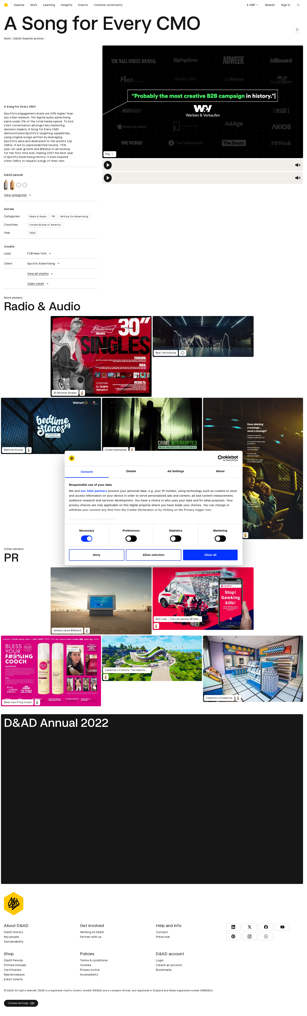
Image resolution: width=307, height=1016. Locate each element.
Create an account (169, 965)
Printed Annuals (15, 965)
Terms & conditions (94, 960)
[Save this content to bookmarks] (297, 30)
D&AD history (13, 932)
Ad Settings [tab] (175, 471)
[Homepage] (6, 5)
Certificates (12, 969)
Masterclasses (14, 974)
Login (160, 960)
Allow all (210, 555)
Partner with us (91, 936)
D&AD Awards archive (28, 38)
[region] (202, 165)
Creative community (108, 5)
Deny (96, 555)
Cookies (86, 965)
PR (53, 216)
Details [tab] (131, 471)
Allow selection (153, 555)
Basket (270, 5)
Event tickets (13, 979)
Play (109, 154)
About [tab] (220, 471)
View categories (18, 195)
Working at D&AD (92, 932)
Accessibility (89, 974)
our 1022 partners (94, 491)
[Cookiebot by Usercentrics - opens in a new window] (220, 458)
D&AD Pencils (13, 960)
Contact (162, 932)
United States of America (44, 224)
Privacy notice (90, 969)
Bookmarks (164, 969)
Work (33, 5)
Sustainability (13, 941)
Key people (11, 936)
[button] (108, 165)
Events (83, 5)
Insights (66, 5)
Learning (49, 5)
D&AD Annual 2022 (56, 723)
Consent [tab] (87, 472)
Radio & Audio (38, 216)
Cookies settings (21, 1003)
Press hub (163, 936)
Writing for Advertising (74, 216)
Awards (19, 5)
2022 (32, 233)
